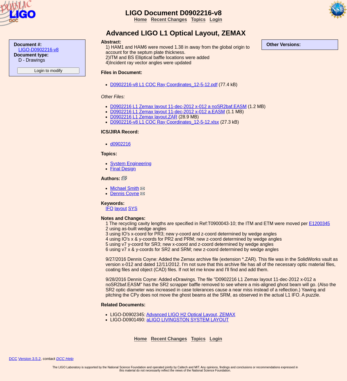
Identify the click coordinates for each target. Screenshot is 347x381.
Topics (198, 19)
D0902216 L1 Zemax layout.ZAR (143, 116)
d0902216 (120, 144)
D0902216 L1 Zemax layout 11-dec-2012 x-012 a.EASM (167, 111)
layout (121, 208)
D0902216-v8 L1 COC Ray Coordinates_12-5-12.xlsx (164, 122)
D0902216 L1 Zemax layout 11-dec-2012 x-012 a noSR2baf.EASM (178, 106)
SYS (132, 208)
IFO (109, 208)
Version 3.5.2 (29, 359)
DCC (13, 359)
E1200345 (319, 223)
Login (215, 19)
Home (140, 19)
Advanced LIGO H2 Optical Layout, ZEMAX (190, 314)
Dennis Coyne (124, 193)
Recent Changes (169, 19)
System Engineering (130, 163)
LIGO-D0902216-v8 (38, 49)
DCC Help (65, 359)
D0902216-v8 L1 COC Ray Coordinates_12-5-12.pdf (164, 84)
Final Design (123, 168)
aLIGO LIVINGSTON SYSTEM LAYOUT (187, 319)
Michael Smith (124, 188)
